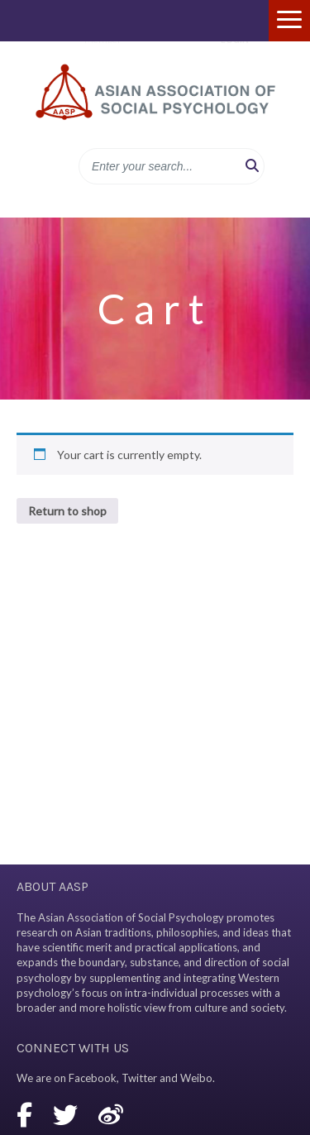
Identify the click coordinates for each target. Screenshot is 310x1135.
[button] (252, 166)
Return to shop (67, 511)
